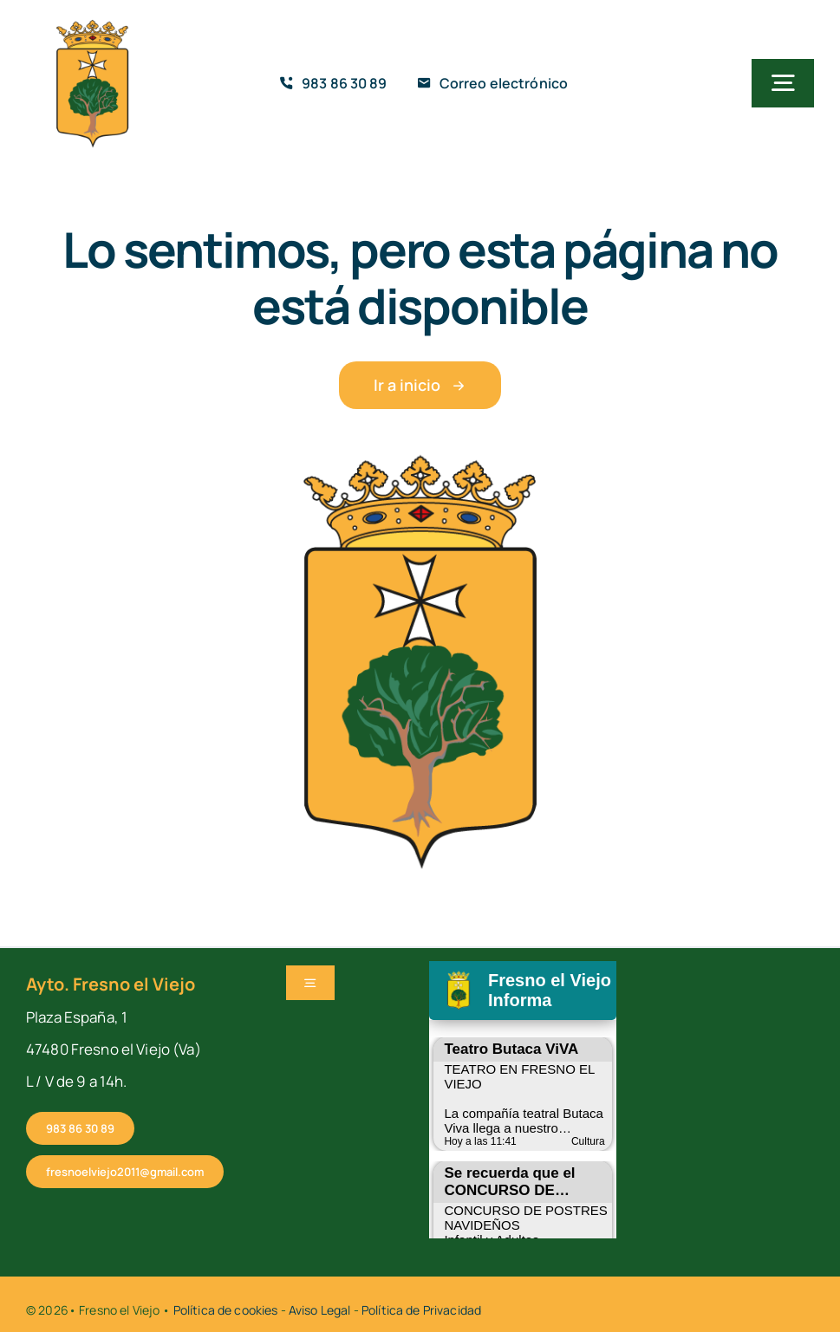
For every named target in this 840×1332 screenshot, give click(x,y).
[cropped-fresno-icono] (92, 25)
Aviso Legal (320, 1310)
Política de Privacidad (421, 1310)
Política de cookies (225, 1310)
